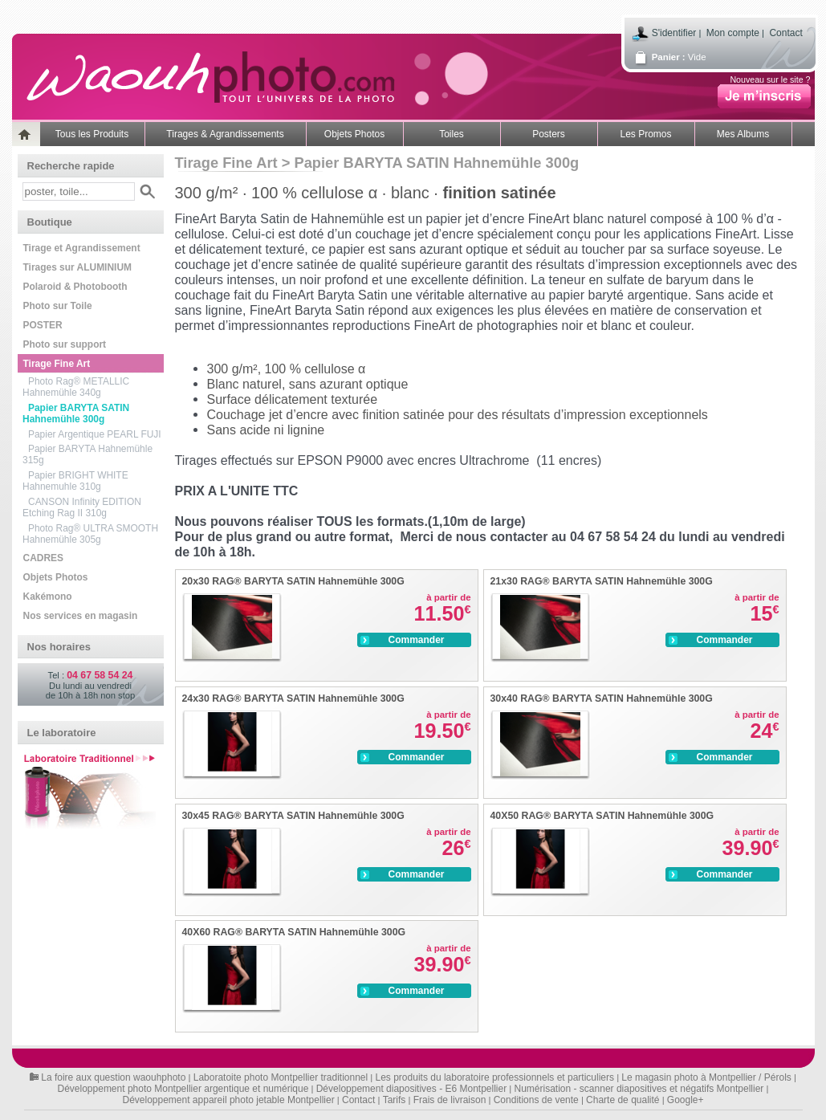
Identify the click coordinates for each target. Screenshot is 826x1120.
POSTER (43, 325)
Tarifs (394, 1100)
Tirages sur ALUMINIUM (77, 267)
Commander (401, 640)
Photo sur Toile (57, 306)
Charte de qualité (622, 1100)
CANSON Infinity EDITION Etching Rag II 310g (81, 507)
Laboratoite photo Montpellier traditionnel (280, 1077)
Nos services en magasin (80, 615)
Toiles (451, 134)
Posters (548, 134)
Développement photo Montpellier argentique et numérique (183, 1088)
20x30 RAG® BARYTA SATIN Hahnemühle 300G (293, 581)
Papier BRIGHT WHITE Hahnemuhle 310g (75, 481)
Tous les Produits (91, 134)
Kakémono (47, 596)
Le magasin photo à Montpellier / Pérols (706, 1077)
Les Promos (645, 134)
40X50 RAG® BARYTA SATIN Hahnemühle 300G (602, 815)
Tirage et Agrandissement (81, 248)
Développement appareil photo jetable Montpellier (228, 1100)
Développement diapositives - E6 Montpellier (411, 1088)
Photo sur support (65, 344)
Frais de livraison (449, 1100)
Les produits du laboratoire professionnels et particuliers (495, 1077)
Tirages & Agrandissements (224, 134)
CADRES (43, 558)
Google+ (685, 1100)
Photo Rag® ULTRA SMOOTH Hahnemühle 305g (90, 534)
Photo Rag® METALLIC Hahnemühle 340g (75, 387)
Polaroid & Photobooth (75, 286)
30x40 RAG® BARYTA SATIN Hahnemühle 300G (601, 698)
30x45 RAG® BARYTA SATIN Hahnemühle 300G (293, 815)
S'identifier (674, 33)
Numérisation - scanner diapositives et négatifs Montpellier (639, 1088)
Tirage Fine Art (57, 363)
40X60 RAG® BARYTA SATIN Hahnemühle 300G (294, 932)
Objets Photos (354, 134)
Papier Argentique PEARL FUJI (94, 434)
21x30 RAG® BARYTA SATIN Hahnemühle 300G (601, 581)
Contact (785, 33)
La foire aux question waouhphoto (113, 1077)
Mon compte (732, 33)
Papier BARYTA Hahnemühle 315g (87, 454)
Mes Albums (743, 134)
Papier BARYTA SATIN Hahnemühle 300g (75, 413)
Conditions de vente (536, 1100)
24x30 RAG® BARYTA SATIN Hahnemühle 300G (293, 698)
